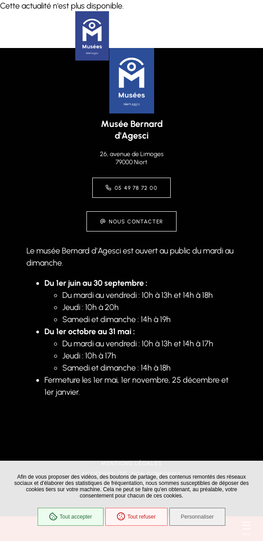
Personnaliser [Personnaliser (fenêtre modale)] (197, 517)
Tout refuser (136, 517)
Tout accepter (70, 517)
